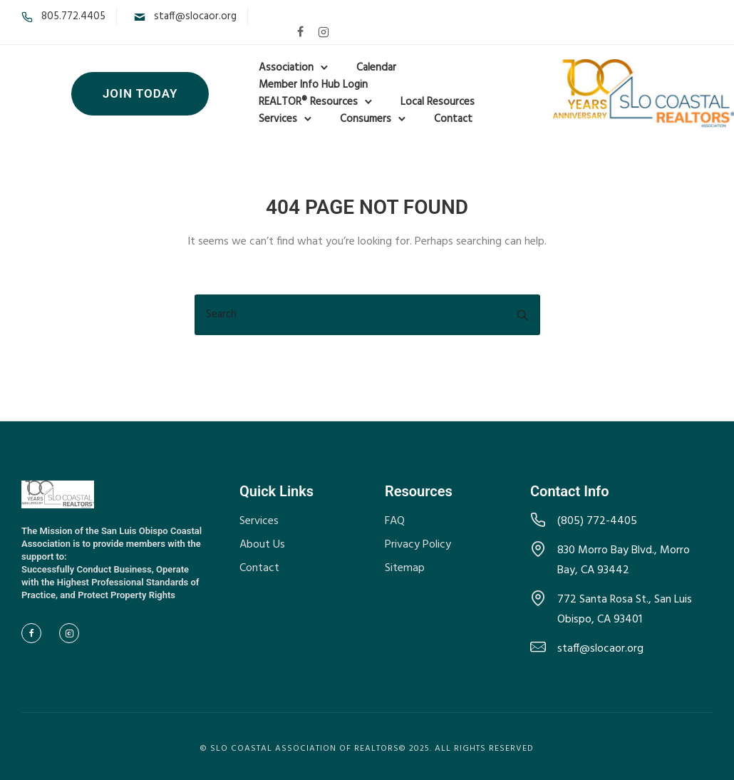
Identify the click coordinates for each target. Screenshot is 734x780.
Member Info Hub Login (313, 84)
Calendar (376, 67)
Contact (453, 119)
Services (278, 119)
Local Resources (437, 102)
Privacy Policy (418, 544)
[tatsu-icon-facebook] (300, 31)
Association (286, 67)
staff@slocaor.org (195, 16)
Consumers (365, 119)
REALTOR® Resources (308, 102)
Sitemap (405, 568)
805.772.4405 (73, 16)
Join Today (140, 93)
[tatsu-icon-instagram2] (323, 31)
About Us (262, 544)
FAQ (395, 521)
